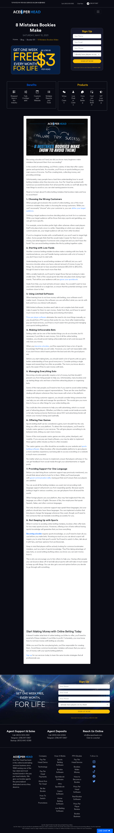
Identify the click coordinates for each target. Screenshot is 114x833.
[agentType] (87, 54)
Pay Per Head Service (77, 761)
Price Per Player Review (76, 806)
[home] (15, 39)
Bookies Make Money (77, 769)
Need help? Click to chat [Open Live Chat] (80, 67)
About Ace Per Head (42, 782)
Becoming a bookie (34, 533)
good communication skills (40, 478)
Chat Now (80, 4)
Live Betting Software (59, 809)
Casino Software (59, 792)
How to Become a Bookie (77, 779)
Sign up (29, 655)
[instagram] (94, 761)
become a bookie (42, 346)
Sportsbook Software (59, 778)
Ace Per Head (44, 825)
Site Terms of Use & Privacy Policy (64, 825)
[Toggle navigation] (98, 11)
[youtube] (94, 766)
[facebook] (94, 776)
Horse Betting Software (59, 801)
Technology (42, 766)
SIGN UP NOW (87, 61)
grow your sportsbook (69, 279)
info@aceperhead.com (93, 735)
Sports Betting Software (59, 762)
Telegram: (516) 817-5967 (21, 738)
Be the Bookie (43, 789)
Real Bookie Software (77, 798)
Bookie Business (77, 815)
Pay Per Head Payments (43, 774)
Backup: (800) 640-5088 (94, 67)
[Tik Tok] (94, 771)
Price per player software (36, 317)
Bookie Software (59, 771)
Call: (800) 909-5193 (68, 4)
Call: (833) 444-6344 (57, 735)
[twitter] (94, 781)
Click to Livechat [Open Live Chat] (93, 738)
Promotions (42, 803)
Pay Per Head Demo (43, 761)
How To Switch (43, 797)
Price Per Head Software (77, 789)
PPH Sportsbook (59, 785)
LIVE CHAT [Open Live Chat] (104, 831)
